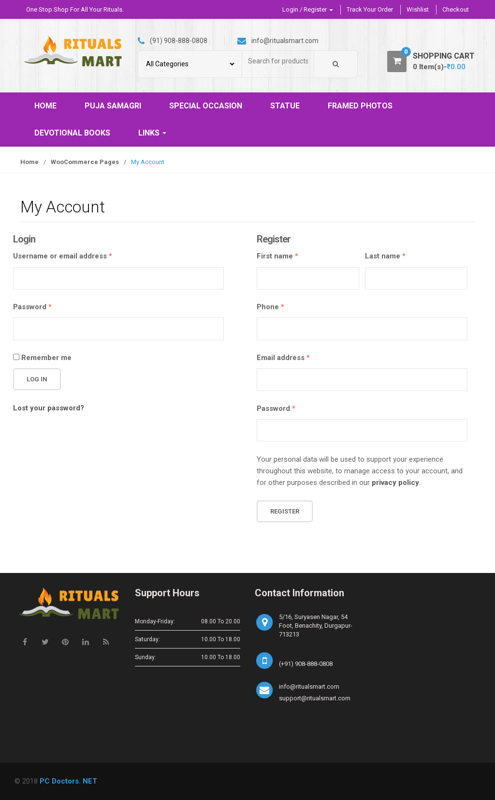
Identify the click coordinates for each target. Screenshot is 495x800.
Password (32, 306)
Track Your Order (370, 9)
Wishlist (418, 9)
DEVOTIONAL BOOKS (72, 132)
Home (29, 162)
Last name (385, 256)
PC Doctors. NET (68, 781)
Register (284, 511)
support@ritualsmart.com (314, 698)
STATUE (285, 105)
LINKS (152, 132)
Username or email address (62, 256)
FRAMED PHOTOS (360, 105)
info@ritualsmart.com (309, 686)
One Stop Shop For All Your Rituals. (75, 9)
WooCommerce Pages (85, 162)
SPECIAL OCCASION (205, 105)
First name (277, 256)
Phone (270, 306)
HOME (45, 105)
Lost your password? (48, 408)
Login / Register (307, 9)
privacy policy (395, 482)
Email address (283, 357)
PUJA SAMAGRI (113, 105)
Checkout (455, 9)
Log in (37, 379)
